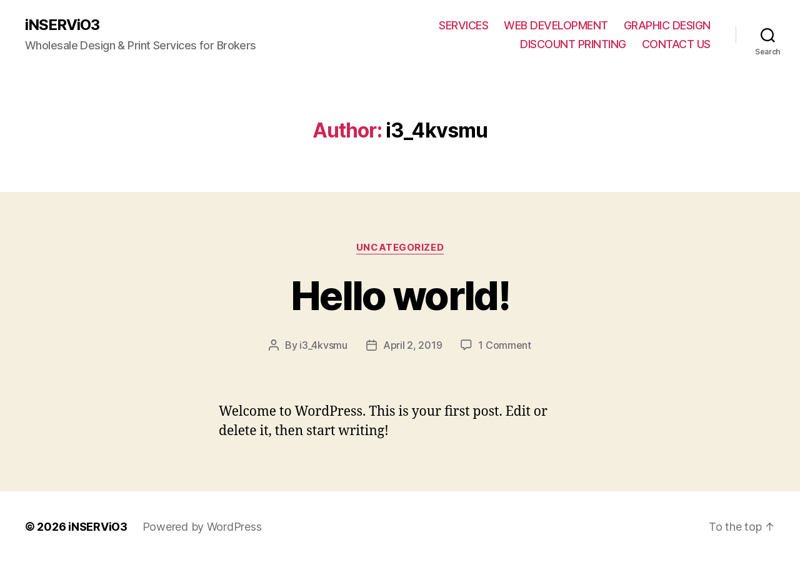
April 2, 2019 (412, 345)
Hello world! (400, 295)
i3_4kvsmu (323, 345)
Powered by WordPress (202, 526)
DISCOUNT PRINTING (573, 44)
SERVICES (463, 25)
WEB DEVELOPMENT (556, 25)
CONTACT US (676, 44)
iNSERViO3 (62, 25)
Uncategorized (400, 247)
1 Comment (504, 345)
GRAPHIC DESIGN (667, 25)
